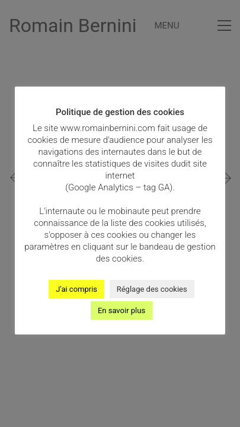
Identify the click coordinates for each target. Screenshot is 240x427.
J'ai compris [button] (76, 289)
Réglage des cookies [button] (152, 289)
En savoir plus (121, 310)
